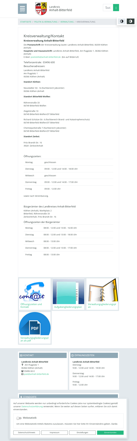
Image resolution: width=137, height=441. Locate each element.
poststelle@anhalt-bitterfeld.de (46, 57)
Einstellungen (82, 432)
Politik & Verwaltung (45, 21)
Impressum (54, 432)
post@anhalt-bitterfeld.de (36, 374)
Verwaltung (67, 21)
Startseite (25, 21)
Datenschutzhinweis (26, 432)
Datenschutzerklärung (32, 406)
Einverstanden (110, 432)
